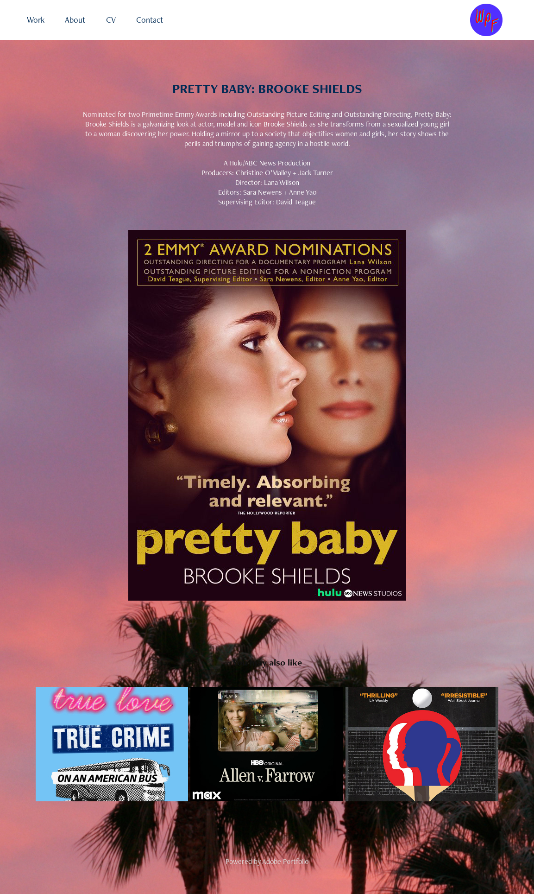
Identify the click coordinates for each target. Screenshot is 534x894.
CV (111, 19)
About (75, 19)
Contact (149, 19)
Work (35, 19)
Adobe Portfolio (285, 861)
